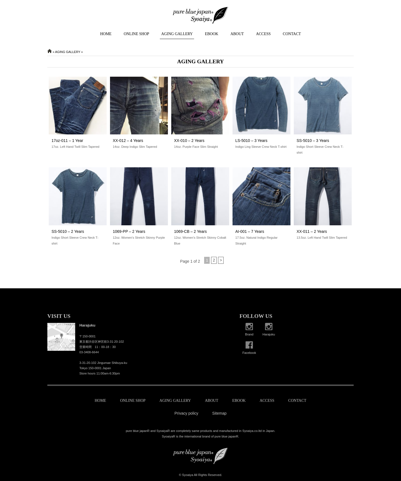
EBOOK (211, 34)
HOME (105, 34)
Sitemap (219, 413)
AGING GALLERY (177, 34)
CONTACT (292, 34)
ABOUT (237, 34)
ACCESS (263, 34)
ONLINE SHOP (136, 34)
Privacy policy (187, 413)
